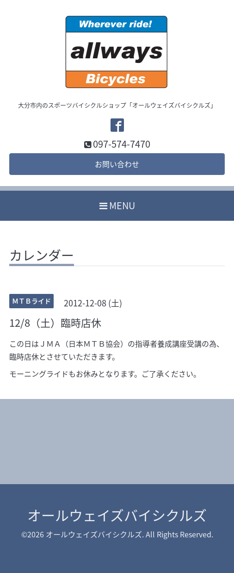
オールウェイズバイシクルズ (117, 514)
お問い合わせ (117, 163)
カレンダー (41, 257)
